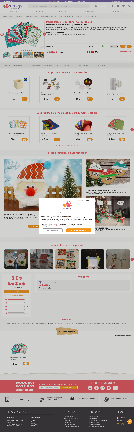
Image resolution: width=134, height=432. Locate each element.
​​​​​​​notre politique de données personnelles (63, 226)
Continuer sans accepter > (85, 200)
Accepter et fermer (79, 230)
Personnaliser (53, 230)
